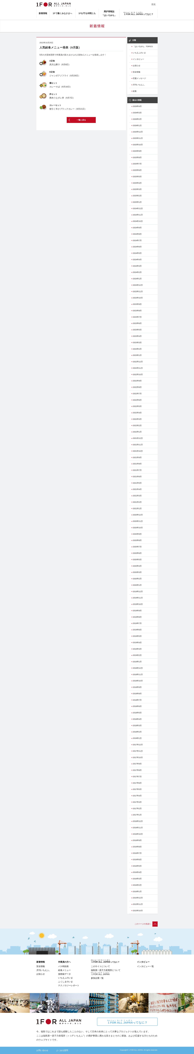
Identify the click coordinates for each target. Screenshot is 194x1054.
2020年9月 (137, 534)
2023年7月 (137, 317)
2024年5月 (137, 253)
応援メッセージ (139, 78)
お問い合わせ (42, 1050)
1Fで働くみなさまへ (62, 13)
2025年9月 (137, 151)
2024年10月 (138, 221)
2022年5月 (137, 406)
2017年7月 (137, 777)
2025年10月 (138, 145)
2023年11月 (138, 291)
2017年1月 (137, 815)
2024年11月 (138, 215)
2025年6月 (137, 170)
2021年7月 (137, 470)
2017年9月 (137, 764)
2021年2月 (137, 502)
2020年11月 (138, 521)
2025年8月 (137, 157)
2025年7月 (137, 164)
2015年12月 (138, 898)
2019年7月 (137, 623)
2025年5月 (137, 177)
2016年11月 (138, 828)
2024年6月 (137, 247)
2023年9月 (137, 304)
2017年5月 (137, 789)
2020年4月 (137, 566)
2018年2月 (137, 732)
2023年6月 (137, 323)
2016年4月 (137, 872)
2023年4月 (137, 336)
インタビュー (138, 59)
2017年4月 (137, 796)
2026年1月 (137, 126)
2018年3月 (137, 726)
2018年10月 (138, 681)
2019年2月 (137, 655)
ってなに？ (127, 1022)
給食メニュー (64, 970)
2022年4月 (137, 413)
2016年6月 (137, 860)
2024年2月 (137, 272)
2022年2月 (137, 426)
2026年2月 (137, 119)
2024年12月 (138, 208)
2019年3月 (137, 649)
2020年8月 (137, 540)
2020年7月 (137, 547)
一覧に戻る (81, 120)
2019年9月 (137, 611)
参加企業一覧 (97, 978)
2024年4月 (137, 260)
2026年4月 (137, 106)
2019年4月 (137, 643)
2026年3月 (137, 113)
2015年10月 (138, 911)
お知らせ (136, 66)
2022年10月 (138, 374)
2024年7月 (137, 240)
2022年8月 (137, 387)
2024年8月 (137, 234)
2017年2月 (137, 808)
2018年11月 (138, 674)
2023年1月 (137, 355)
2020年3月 (137, 572)
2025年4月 (137, 183)
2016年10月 (138, 834)
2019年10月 (138, 604)
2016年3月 (137, 879)
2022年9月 (137, 381)
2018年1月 (137, 738)
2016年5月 (137, 866)
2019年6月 (137, 630)
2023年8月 (137, 311)
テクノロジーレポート (68, 985)
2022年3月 (137, 419)
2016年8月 (137, 847)
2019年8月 (137, 617)
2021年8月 (137, 464)
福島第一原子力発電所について (105, 970)
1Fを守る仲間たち (87, 13)
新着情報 (43, 13)
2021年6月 (137, 477)
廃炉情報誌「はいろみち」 (109, 13)
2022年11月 (138, 368)
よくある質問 (62, 1050)
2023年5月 (137, 330)
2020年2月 (137, 579)
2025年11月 (138, 138)
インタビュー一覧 (145, 966)
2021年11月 (138, 445)
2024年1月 (137, 279)
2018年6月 (137, 706)
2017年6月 (137, 783)
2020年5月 (137, 560)
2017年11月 (138, 751)
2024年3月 (137, 266)
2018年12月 (138, 668)
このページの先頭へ (146, 924)
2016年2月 (137, 885)
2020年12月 (138, 515)
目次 (153, 4)
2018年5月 (137, 713)
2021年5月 (137, 483)
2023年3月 (137, 343)
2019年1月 (137, 662)
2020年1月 (137, 585)
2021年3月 (137, 496)
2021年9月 (137, 457)
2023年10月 (138, 298)
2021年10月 (138, 451)
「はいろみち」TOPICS (143, 46)
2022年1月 (137, 432)
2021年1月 (137, 508)
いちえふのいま (139, 53)
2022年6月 (137, 400)
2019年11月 (138, 598)
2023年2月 (137, 349)
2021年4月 (137, 489)
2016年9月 (137, 840)
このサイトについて (100, 966)
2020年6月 (137, 553)
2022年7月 (137, 394)
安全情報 (136, 72)
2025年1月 (137, 202)
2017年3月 (137, 802)
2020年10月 (138, 528)
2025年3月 (137, 189)
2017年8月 (137, 770)
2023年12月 (138, 285)
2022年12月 (138, 362)
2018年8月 (137, 694)
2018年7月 (137, 700)
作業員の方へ (64, 962)
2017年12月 (138, 745)
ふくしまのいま (65, 981)
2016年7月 (137, 853)
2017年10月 (138, 757)
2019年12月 (138, 591)
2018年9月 (137, 687)
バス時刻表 (63, 966)
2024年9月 (137, 228)
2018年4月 (137, 719)
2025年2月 (137, 196)
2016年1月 (137, 891)
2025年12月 (138, 132)
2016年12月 (138, 821)
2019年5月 (137, 636)
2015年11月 (138, 904)
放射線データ (64, 974)
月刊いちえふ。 (139, 85)
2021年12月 (138, 438)
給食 (135, 91)
